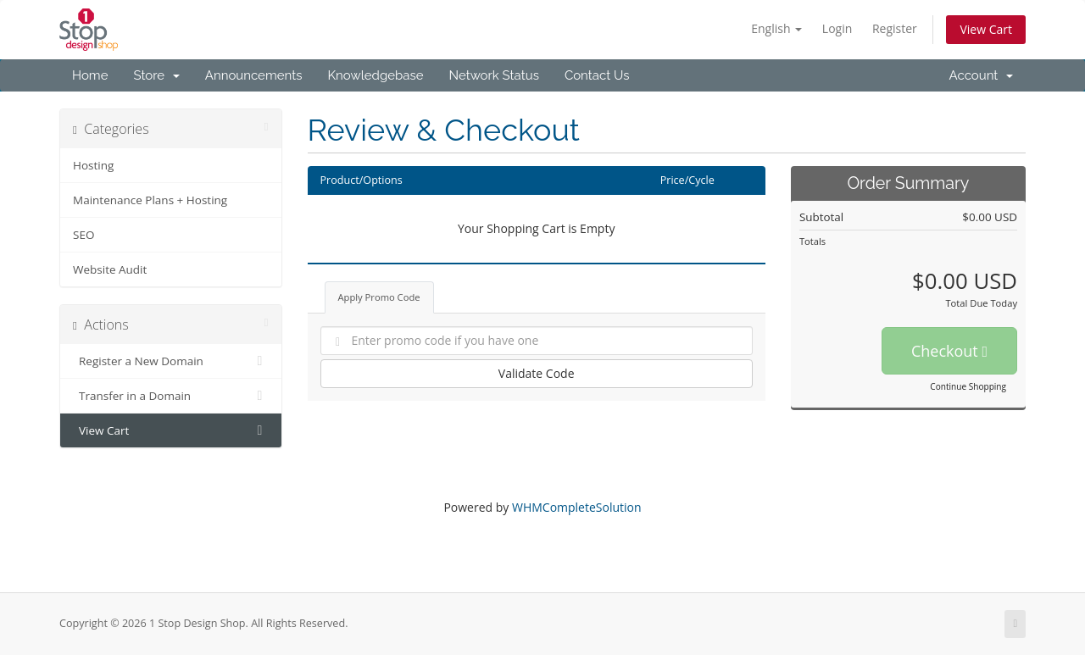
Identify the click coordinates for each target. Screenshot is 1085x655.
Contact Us (597, 75)
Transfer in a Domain (171, 396)
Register (894, 28)
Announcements (254, 75)
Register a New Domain (171, 361)
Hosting (93, 165)
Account (981, 75)
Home (90, 75)
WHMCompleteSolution (577, 507)
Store (156, 75)
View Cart (986, 29)
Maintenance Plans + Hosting (150, 200)
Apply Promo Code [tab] (379, 297)
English (776, 28)
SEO (83, 234)
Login (837, 28)
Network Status (493, 75)
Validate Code (536, 373)
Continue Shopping (968, 386)
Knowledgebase (375, 75)
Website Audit (110, 269)
